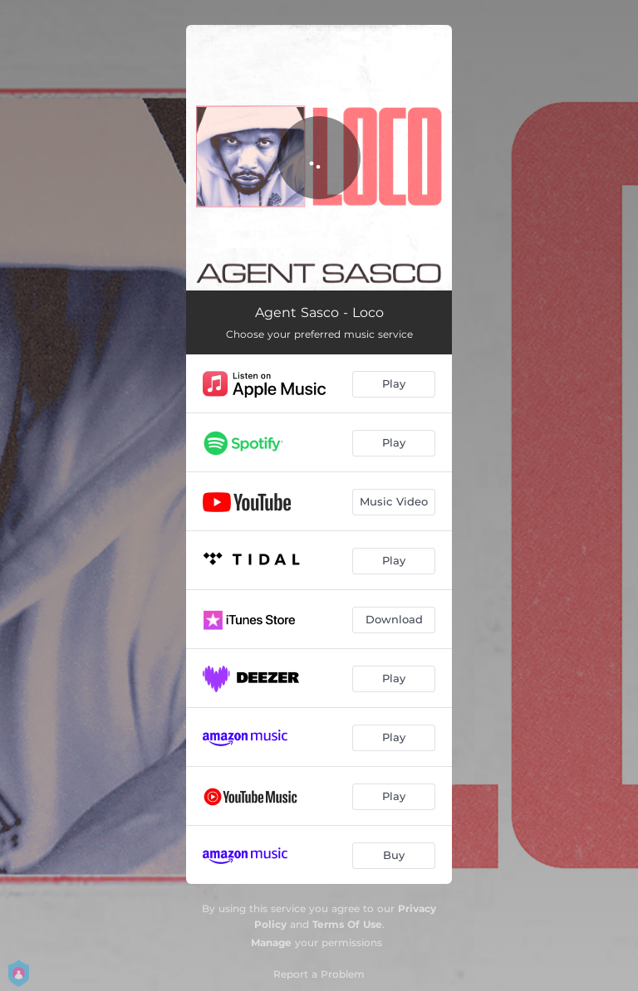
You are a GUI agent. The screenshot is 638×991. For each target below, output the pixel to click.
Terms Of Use (347, 924)
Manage (271, 942)
